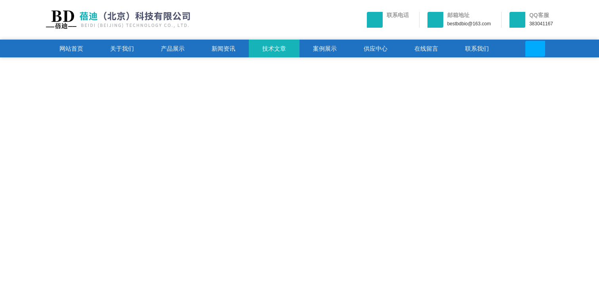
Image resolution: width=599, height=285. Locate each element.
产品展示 (173, 48)
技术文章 (274, 48)
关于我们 (122, 48)
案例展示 (325, 48)
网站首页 (71, 48)
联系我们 (477, 48)
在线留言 (426, 48)
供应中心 (375, 48)
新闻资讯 (223, 48)
